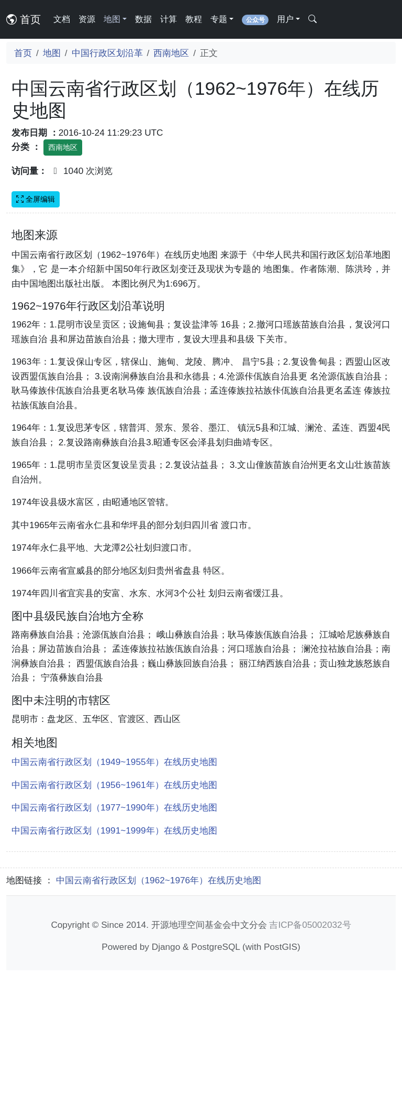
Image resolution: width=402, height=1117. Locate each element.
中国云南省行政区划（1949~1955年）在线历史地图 (114, 908)
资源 (87, 19)
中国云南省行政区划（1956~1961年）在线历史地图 (114, 931)
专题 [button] (218, 19)
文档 (61, 19)
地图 (52, 53)
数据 (143, 19)
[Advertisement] (201, 300)
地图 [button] (112, 19)
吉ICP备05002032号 (310, 1071)
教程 (193, 19)
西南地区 (171, 53)
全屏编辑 (35, 199)
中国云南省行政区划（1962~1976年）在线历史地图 (159, 1027)
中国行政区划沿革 (107, 53)
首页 (23, 19)
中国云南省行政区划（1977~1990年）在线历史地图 (114, 954)
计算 (168, 19)
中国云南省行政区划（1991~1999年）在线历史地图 (114, 977)
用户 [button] (285, 19)
